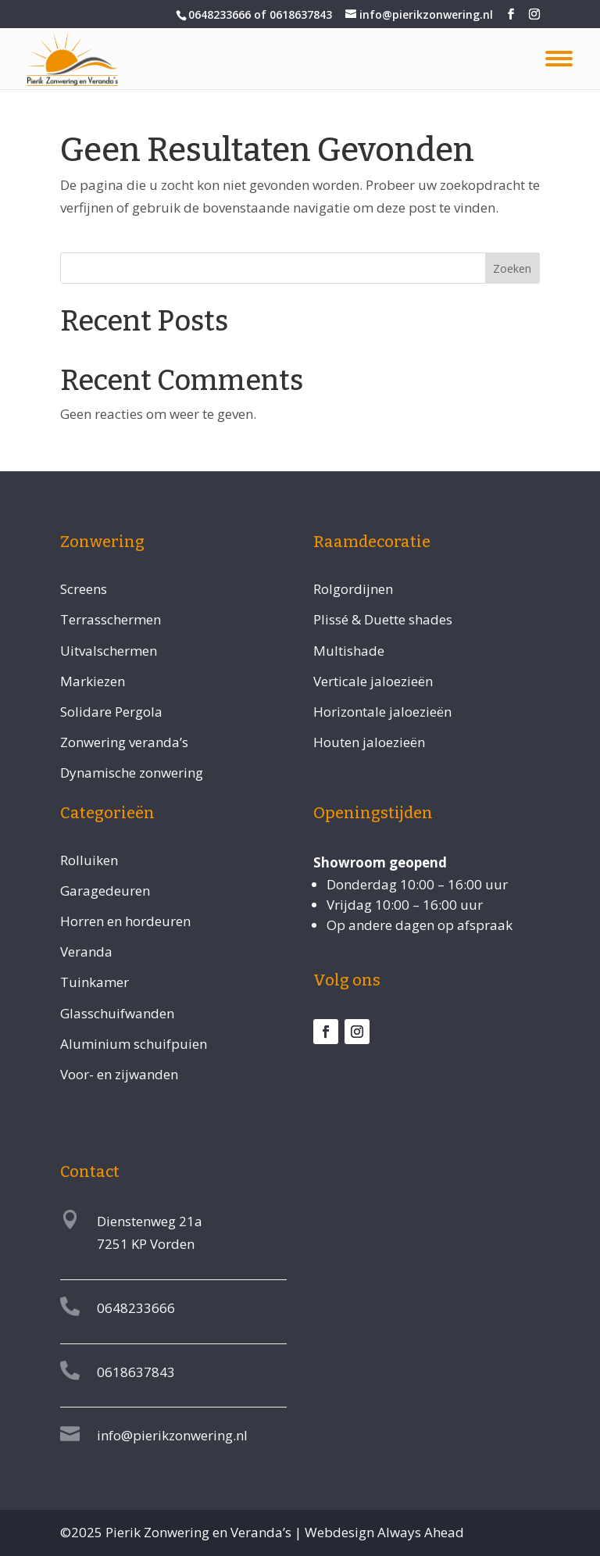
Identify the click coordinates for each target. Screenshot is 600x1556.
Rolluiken (89, 860)
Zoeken (512, 268)
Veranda (86, 951)
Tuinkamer (94, 982)
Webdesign (339, 1532)
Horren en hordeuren (125, 921)
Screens (83, 589)
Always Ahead (420, 1532)
